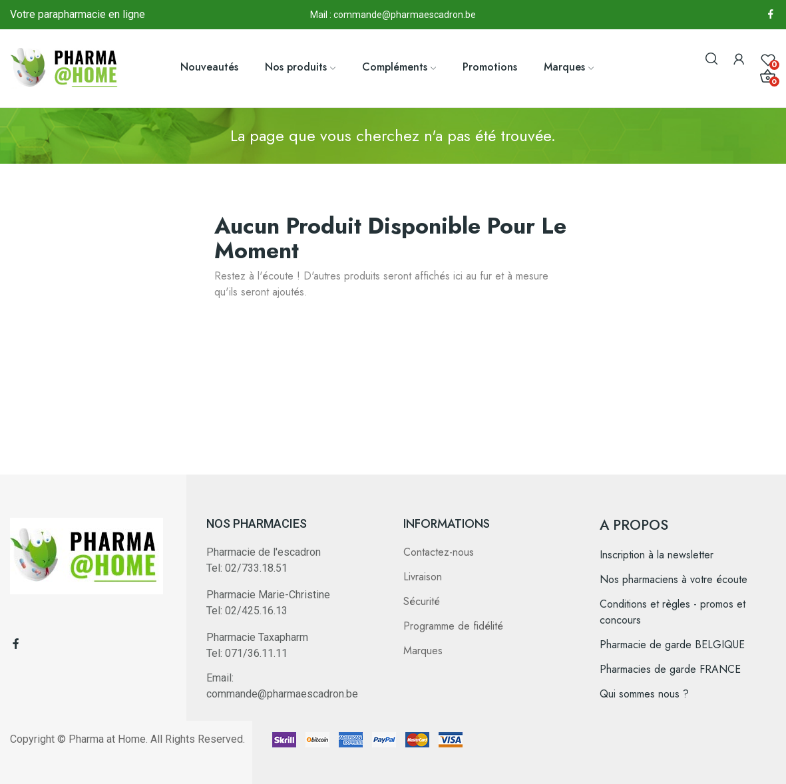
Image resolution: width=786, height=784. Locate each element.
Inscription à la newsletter (656, 554)
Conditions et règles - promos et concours (672, 612)
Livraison (422, 576)
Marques (423, 650)
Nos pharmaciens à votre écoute (673, 579)
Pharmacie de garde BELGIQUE (672, 644)
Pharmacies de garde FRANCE (670, 669)
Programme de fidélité (453, 626)
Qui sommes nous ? (644, 693)
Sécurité (421, 601)
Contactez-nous (438, 552)
